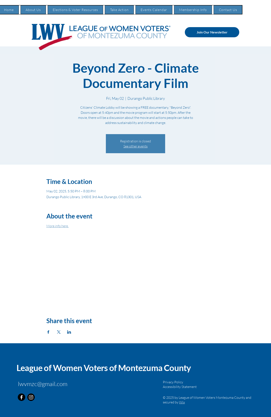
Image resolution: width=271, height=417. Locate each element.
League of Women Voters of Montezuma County (104, 368)
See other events (135, 146)
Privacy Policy (173, 382)
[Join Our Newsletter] (212, 32)
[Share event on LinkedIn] (69, 332)
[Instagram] (31, 397)
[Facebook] (21, 397)
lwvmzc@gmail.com (42, 383)
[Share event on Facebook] (48, 332)
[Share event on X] (59, 332)
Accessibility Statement (180, 387)
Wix (182, 402)
